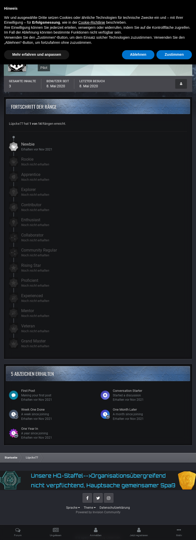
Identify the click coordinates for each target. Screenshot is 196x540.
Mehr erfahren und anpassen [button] (36, 530)
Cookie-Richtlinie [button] (91, 498)
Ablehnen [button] (138, 530)
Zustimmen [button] (174, 530)
